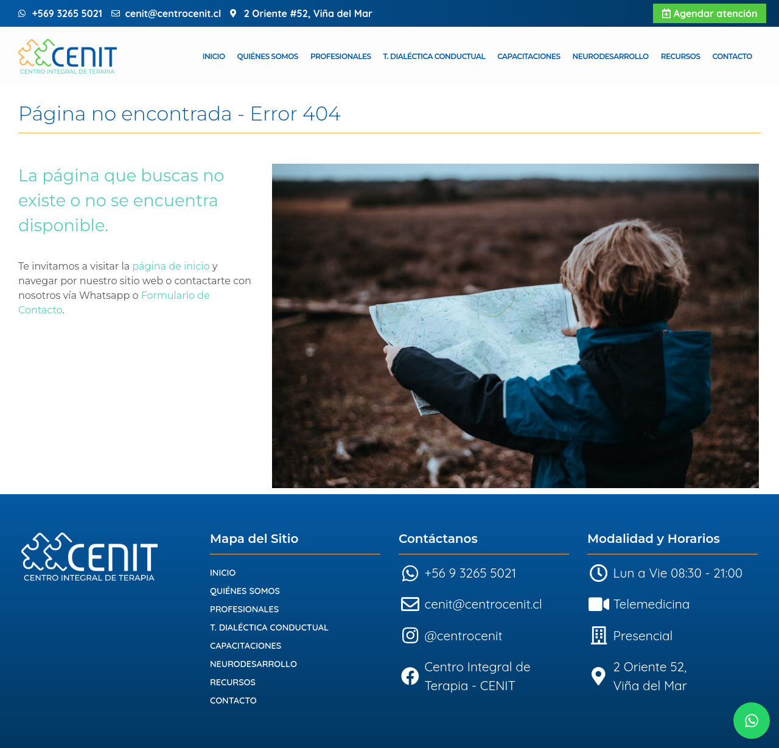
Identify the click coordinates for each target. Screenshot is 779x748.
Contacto (732, 56)
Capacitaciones (528, 56)
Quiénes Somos (267, 56)
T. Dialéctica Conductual (434, 56)
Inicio (214, 56)
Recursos (680, 56)
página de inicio (170, 266)
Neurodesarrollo (611, 56)
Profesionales (340, 56)
